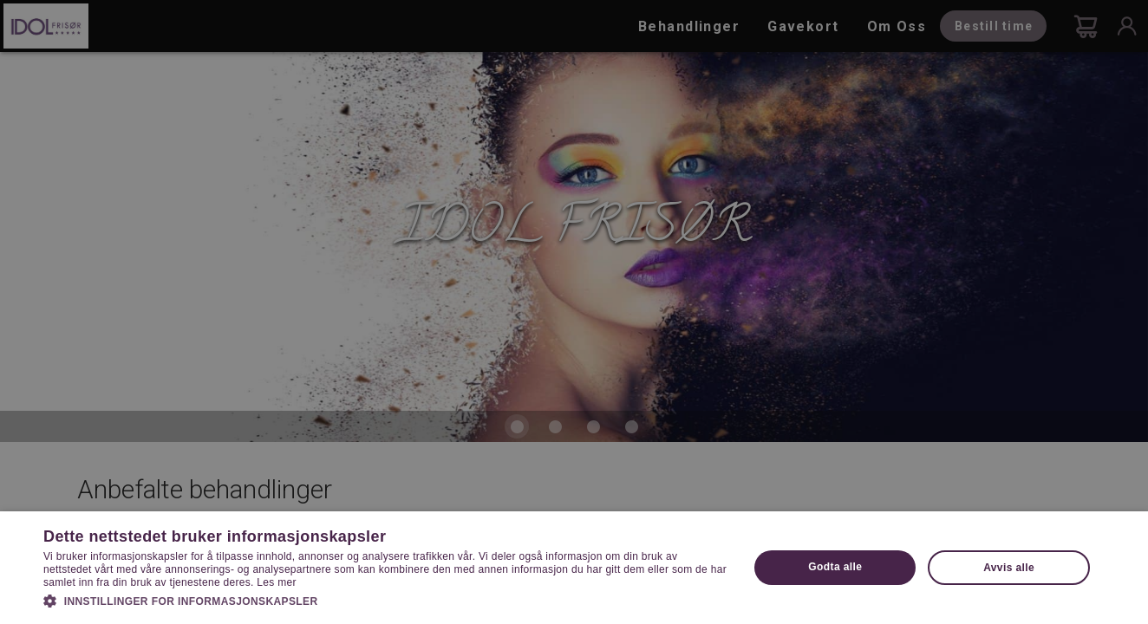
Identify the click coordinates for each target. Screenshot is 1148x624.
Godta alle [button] (835, 567)
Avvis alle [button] (1008, 568)
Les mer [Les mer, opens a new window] (276, 582)
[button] (385, 600)
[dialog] (574, 312)
